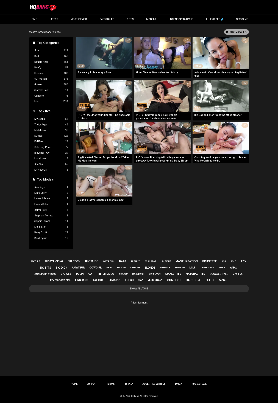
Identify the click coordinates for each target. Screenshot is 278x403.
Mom (51, 101)
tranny (135, 261)
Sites (130, 19)
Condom (51, 95)
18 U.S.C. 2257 (199, 383)
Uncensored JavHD (181, 19)
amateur (78, 267)
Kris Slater (51, 226)
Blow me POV (51, 152)
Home (33, 19)
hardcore (193, 280)
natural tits (195, 273)
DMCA (178, 383)
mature (35, 261)
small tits (173, 273)
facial (223, 280)
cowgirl (95, 267)
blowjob (91, 261)
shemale (165, 267)
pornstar (150, 261)
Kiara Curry (51, 192)
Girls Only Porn (51, 147)
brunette (209, 261)
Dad (51, 56)
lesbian (135, 267)
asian (221, 267)
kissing (121, 267)
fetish (129, 280)
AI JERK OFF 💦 (215, 19)
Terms (111, 383)
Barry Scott (51, 232)
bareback (138, 274)
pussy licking (54, 261)
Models (151, 19)
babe (122, 261)
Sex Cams (242, 19)
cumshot (174, 280)
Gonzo (51, 84)
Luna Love (51, 158)
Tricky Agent (51, 124)
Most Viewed (79, 19)
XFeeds (51, 164)
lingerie (166, 261)
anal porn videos (45, 274)
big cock (74, 261)
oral (109, 267)
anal (233, 267)
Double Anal (51, 61)
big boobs (155, 274)
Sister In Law (51, 90)
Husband (51, 73)
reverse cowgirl (60, 280)
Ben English (51, 238)
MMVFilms (51, 130)
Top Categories (48, 43)
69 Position (51, 78)
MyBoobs (51, 118)
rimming (180, 267)
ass (223, 261)
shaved (123, 274)
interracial (106, 273)
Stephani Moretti (51, 215)
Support (92, 383)
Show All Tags (139, 288)
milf (192, 267)
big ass (66, 273)
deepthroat (85, 273)
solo (233, 261)
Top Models (45, 179)
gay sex (238, 273)
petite (209, 280)
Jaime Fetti (51, 209)
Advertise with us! (154, 383)
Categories (106, 19)
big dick (61, 267)
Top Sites (44, 111)
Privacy (129, 383)
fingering (81, 280)
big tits (45, 267)
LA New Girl (51, 169)
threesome (207, 267)
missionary (155, 280)
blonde (149, 267)
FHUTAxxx (51, 141)
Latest (53, 19)
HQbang (135, 396)
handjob (113, 280)
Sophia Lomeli (51, 221)
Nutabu (51, 135)
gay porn (109, 261)
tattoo (98, 280)
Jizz (51, 50)
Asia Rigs (51, 187)
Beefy (51, 67)
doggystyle (219, 274)
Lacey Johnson (51, 198)
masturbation (187, 261)
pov (243, 261)
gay (140, 280)
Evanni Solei (51, 204)
